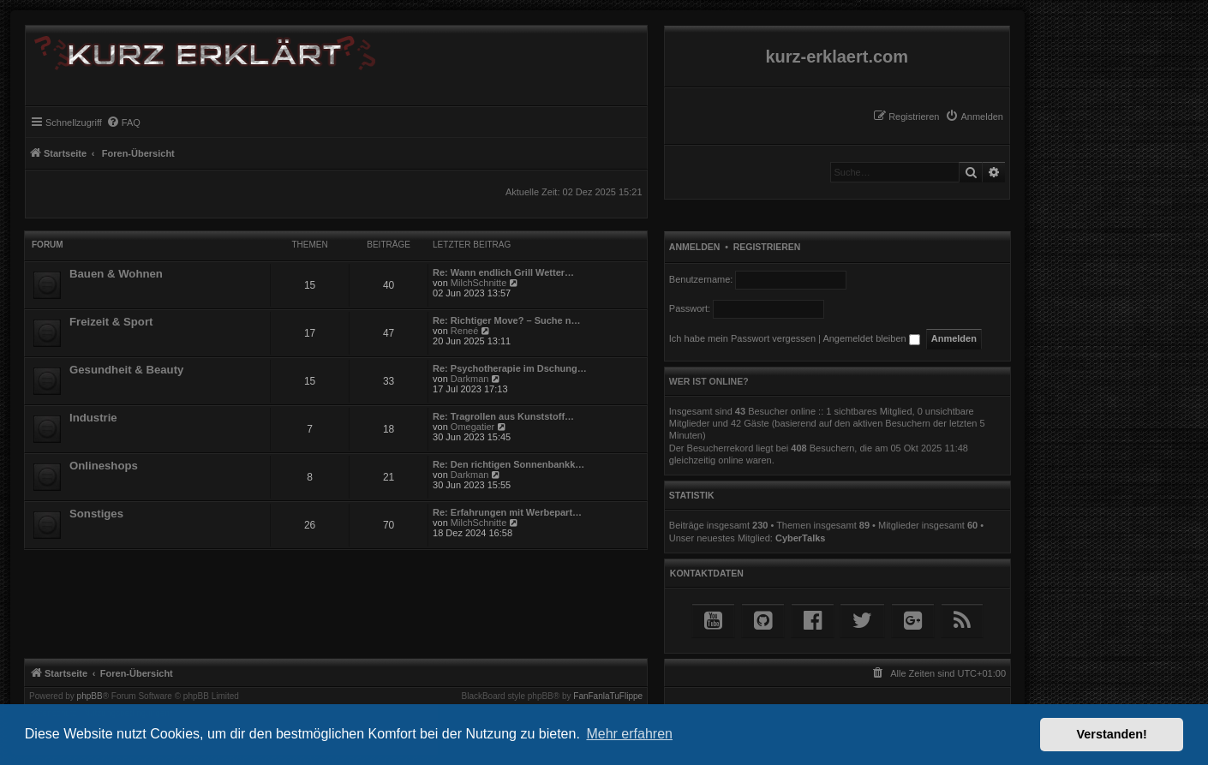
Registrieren (767, 247)
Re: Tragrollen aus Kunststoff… (503, 416)
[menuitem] (974, 116)
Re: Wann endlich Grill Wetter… (503, 272)
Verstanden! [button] (1112, 734)
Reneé (464, 331)
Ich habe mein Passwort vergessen (742, 338)
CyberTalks (800, 538)
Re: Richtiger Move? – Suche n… (506, 320)
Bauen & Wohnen (116, 273)
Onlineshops (103, 465)
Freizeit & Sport (110, 321)
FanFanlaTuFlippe (608, 696)
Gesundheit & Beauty (126, 369)
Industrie (93, 417)
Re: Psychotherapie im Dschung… (510, 368)
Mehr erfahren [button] (629, 733)
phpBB (90, 696)
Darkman (470, 379)
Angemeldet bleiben (870, 338)
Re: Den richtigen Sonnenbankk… (508, 464)
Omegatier (472, 426)
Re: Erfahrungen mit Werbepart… (507, 512)
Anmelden (695, 247)
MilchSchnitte (478, 283)
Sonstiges (96, 513)
